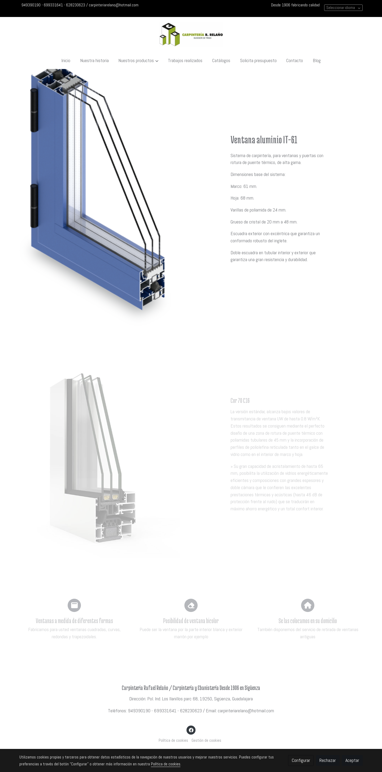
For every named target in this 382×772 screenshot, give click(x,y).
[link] (191, 34)
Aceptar (352, 760)
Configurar (301, 760)
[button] (138, 60)
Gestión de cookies (206, 740)
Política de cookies (173, 740)
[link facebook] (191, 729)
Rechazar (327, 760)
